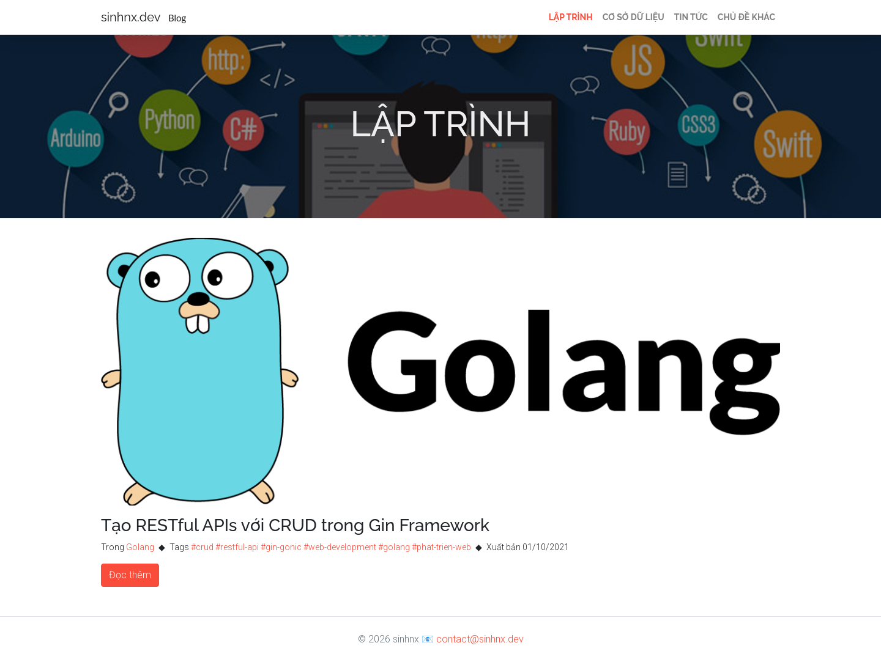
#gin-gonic (281, 547)
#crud (202, 547)
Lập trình (571, 17)
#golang (394, 547)
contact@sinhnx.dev (480, 639)
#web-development (339, 547)
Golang (140, 547)
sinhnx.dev (143, 17)
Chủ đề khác (746, 17)
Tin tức (691, 17)
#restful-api (237, 547)
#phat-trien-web (441, 547)
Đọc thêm (130, 575)
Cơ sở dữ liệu (633, 17)
